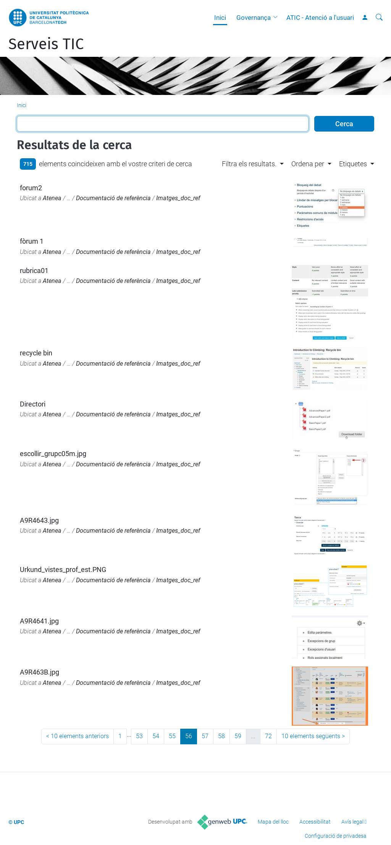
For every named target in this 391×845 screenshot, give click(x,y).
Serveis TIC (46, 44)
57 (205, 736)
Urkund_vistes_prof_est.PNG (63, 569)
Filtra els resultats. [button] (249, 164)
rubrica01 (34, 271)
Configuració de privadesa (336, 836)
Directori (32, 404)
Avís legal (352, 822)
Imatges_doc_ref (178, 198)
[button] (277, 17)
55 (172, 736)
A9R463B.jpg (39, 672)
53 (139, 736)
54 (155, 736)
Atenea (52, 198)
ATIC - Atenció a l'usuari (320, 17)
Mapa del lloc (273, 822)
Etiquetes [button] (353, 164)
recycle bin (36, 353)
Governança (253, 17)
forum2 (31, 188)
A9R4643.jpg (39, 520)
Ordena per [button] (307, 164)
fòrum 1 (32, 241)
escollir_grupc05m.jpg (53, 454)
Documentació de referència (113, 198)
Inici (220, 17)
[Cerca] (379, 17)
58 (221, 736)
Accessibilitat (315, 822)
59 (237, 736)
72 (268, 736)
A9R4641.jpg (39, 621)
